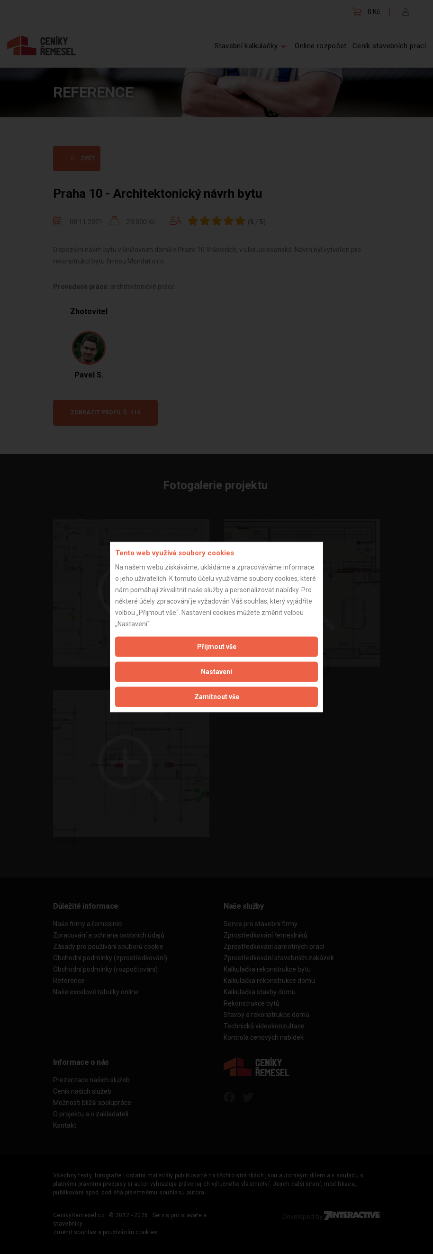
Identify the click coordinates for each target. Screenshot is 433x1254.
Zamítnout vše (216, 697)
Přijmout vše (216, 646)
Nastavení (216, 671)
